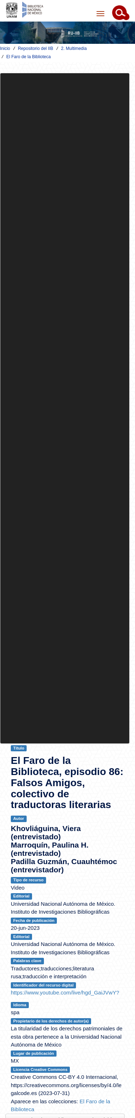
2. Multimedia (73, 48)
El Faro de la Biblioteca (28, 56)
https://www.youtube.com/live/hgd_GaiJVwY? (65, 992)
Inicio (5, 48)
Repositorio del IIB (35, 48)
